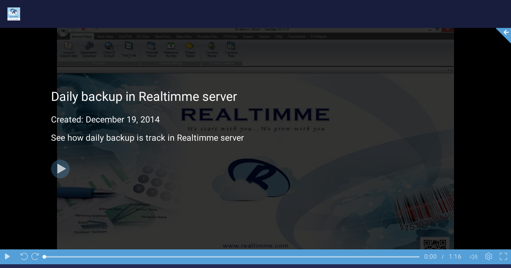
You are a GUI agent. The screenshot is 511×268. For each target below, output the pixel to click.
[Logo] (10, 13)
